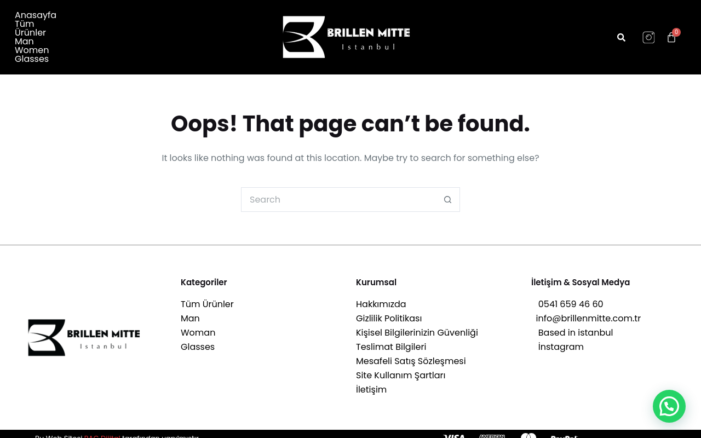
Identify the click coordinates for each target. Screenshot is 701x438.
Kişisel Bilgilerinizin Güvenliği (417, 324)
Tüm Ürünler (90, 28)
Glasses (32, 37)
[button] (669, 406)
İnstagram (557, 338)
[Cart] (671, 33)
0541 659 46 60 (567, 296)
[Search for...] (338, 190)
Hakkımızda (381, 296)
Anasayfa (35, 28)
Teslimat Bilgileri (391, 338)
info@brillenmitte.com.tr (586, 310)
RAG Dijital (102, 429)
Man (134, 28)
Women (169, 28)
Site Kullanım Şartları (400, 367)
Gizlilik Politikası (389, 310)
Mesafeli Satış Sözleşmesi (411, 353)
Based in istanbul (572, 324)
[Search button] (447, 190)
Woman (198, 324)
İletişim (371, 381)
